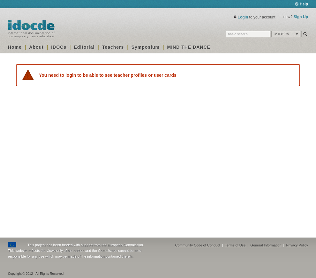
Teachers (113, 47)
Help (301, 4)
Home (15, 47)
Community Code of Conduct (197, 245)
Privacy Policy (297, 245)
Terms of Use (235, 245)
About (36, 47)
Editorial (84, 47)
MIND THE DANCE (188, 47)
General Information (265, 245)
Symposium (146, 47)
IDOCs (58, 47)
